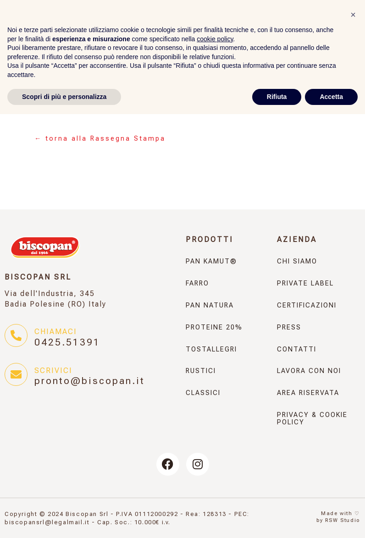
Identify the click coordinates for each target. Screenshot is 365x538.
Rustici (201, 371)
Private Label (305, 283)
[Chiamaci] (16, 335)
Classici (203, 393)
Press (289, 327)
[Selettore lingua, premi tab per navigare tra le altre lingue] (110, 43)
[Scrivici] (16, 374)
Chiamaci (55, 331)
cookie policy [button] (215, 462)
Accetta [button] (331, 520)
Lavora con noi (309, 371)
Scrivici (53, 370)
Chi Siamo (297, 261)
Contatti (296, 349)
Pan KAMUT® (211, 261)
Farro (197, 283)
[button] (353, 438)
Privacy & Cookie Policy (312, 418)
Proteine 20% (214, 327)
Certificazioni (307, 305)
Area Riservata (308, 393)
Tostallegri (211, 349)
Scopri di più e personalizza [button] (64, 520)
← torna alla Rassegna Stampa (100, 139)
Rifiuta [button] (277, 520)
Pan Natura (210, 305)
